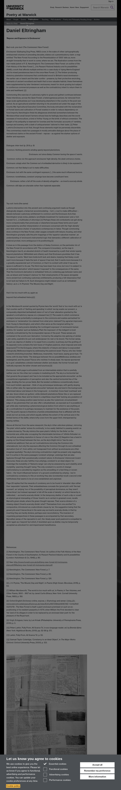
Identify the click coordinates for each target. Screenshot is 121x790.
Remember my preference (97, 770)
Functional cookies (55, 769)
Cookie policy (13, 786)
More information (97, 776)
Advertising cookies (56, 775)
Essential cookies (54, 763)
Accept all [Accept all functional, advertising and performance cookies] (97, 764)
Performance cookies (57, 780)
